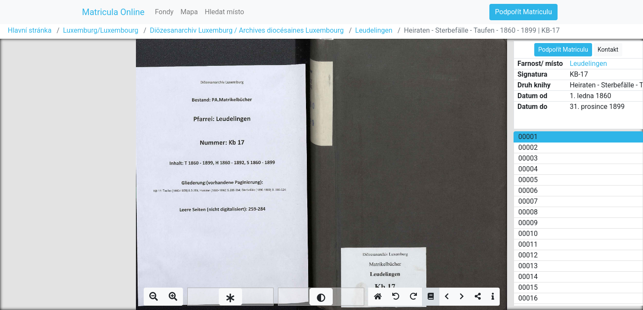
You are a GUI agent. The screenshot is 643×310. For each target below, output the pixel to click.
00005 (528, 180)
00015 (528, 287)
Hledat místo (224, 12)
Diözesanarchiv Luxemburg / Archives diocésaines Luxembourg (247, 30)
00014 (528, 277)
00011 (528, 244)
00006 (528, 190)
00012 (528, 255)
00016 (528, 298)
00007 (528, 201)
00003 (528, 158)
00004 (528, 169)
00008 (528, 212)
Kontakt (608, 49)
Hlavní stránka (29, 30)
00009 (528, 223)
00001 (528, 137)
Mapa (189, 12)
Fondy (164, 12)
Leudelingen (373, 30)
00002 (528, 147)
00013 (528, 266)
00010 (528, 233)
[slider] (230, 297)
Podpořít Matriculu (523, 12)
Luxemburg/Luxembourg (101, 30)
